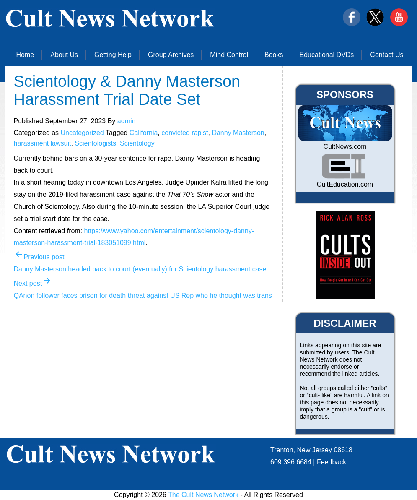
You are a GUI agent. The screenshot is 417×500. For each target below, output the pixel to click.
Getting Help (113, 54)
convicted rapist (184, 132)
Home (25, 54)
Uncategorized (82, 132)
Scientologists (95, 143)
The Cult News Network (203, 494)
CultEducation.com (345, 184)
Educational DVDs (327, 54)
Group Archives (171, 54)
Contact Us (386, 54)
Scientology (137, 143)
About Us (64, 54)
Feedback (331, 462)
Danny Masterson (238, 132)
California (144, 132)
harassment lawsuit (42, 143)
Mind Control (229, 54)
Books (273, 54)
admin (126, 121)
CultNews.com (344, 146)
